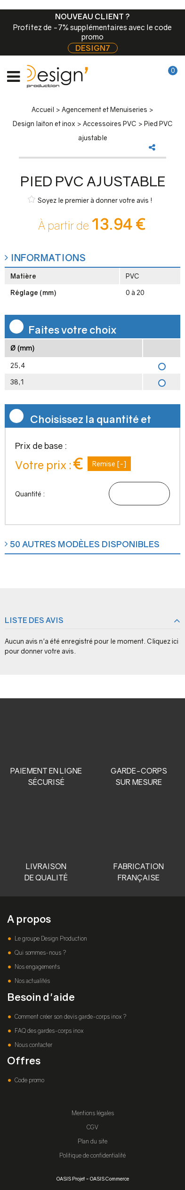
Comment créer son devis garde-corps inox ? (69, 1016)
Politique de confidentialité (92, 1155)
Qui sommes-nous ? (39, 952)
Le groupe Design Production (50, 938)
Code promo (28, 1080)
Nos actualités (31, 980)
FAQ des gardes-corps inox (48, 1030)
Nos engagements (36, 966)
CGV (92, 1127)
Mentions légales (93, 1113)
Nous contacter (32, 1044)
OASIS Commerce (109, 1178)
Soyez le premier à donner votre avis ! (90, 199)
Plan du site (92, 1141)
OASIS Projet (70, 1178)
